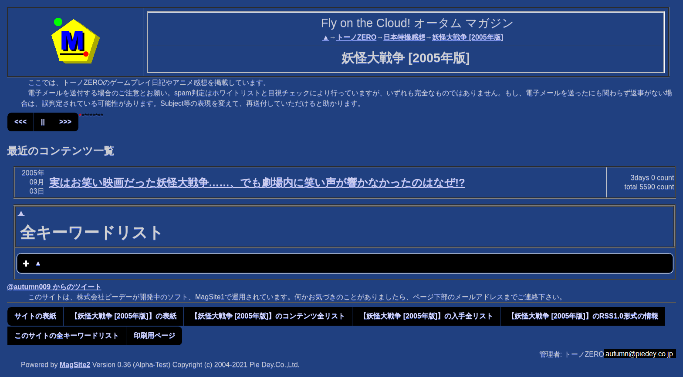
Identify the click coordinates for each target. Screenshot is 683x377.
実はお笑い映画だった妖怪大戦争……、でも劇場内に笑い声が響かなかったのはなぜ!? (257, 182)
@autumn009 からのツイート (54, 286)
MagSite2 (75, 364)
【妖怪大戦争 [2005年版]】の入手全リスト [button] (426, 316)
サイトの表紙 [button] (35, 316)
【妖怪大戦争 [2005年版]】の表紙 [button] (123, 316)
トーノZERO (356, 37)
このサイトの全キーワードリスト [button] (66, 335)
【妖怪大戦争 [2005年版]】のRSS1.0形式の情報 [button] (582, 316)
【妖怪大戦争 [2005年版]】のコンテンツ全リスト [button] (268, 316)
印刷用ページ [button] (154, 335)
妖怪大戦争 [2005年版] (467, 37)
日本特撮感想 (404, 37)
